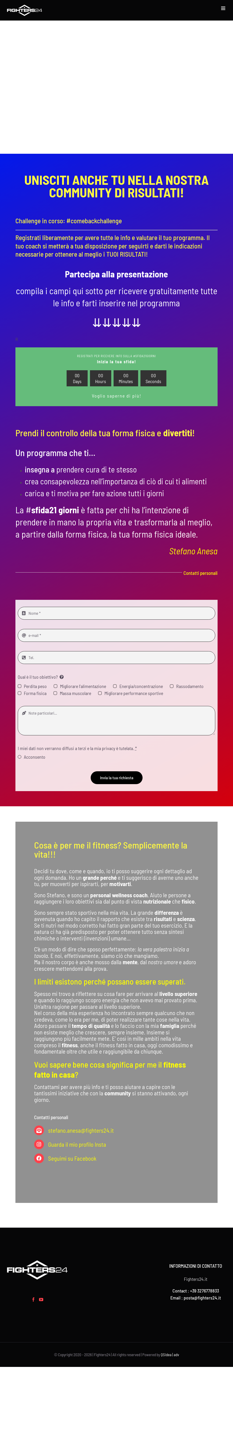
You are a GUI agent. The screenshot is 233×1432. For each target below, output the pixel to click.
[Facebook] (33, 1299)
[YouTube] (41, 1299)
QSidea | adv (170, 1354)
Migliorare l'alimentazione (83, 686)
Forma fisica (35, 693)
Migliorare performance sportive (133, 693)
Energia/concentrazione (141, 686)
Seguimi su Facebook (72, 1158)
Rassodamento (190, 686)
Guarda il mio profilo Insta (77, 1144)
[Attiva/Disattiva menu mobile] (223, 8)
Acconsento (34, 757)
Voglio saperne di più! (116, 395)
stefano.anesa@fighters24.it (81, 1130)
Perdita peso (35, 686)
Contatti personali (200, 573)
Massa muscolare (75, 693)
